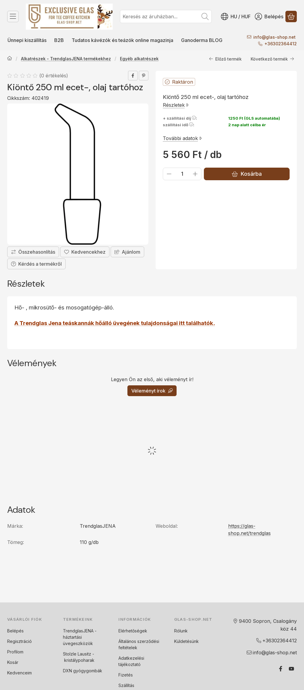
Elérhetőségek (132, 630)
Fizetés (125, 674)
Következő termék (272, 58)
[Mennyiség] (182, 174)
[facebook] (133, 75)
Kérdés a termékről (36, 264)
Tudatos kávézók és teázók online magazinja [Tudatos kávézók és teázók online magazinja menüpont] (122, 40)
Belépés (15, 630)
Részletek (176, 105)
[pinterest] (143, 75)
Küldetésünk (186, 641)
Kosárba (246, 174)
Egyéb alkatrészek (139, 58)
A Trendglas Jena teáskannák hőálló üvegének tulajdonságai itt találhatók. (114, 323)
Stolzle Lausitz (77, 653)
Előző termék (225, 58)
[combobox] (166, 16)
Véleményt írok (152, 391)
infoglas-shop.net (274, 37)
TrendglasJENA (78, 630)
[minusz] (169, 174)
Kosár (12, 662)
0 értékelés (54, 76)
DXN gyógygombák (82, 670)
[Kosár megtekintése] (291, 16)
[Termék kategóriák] (13, 16)
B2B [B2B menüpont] (59, 40)
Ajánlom (127, 252)
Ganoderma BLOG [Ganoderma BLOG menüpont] (201, 40)
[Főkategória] (9, 59)
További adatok (182, 138)
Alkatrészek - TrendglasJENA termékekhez (66, 58)
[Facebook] (280, 668)
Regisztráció (19, 641)
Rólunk (181, 630)
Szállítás (126, 685)
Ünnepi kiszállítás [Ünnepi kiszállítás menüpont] (26, 40)
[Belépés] (269, 16)
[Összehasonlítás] (33, 252)
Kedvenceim (19, 672)
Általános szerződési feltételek (138, 644)
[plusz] (195, 174)
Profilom (15, 651)
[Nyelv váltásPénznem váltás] (236, 16)
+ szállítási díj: (180, 118)
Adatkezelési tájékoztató (131, 661)
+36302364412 (280, 43)
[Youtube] (291, 668)
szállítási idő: (178, 125)
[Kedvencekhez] (84, 252)
